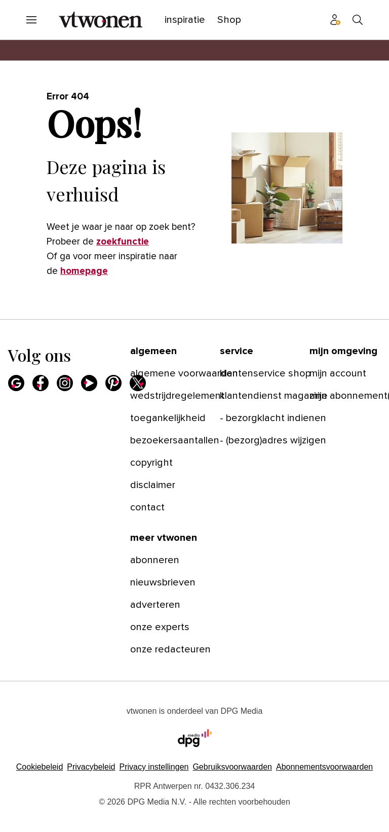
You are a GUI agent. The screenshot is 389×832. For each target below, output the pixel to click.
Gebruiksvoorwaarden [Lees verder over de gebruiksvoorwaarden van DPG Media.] (232, 766)
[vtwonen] (100, 20)
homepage (84, 271)
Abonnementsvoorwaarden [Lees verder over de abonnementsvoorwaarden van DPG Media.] (324, 766)
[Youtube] (89, 383)
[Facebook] (40, 383)
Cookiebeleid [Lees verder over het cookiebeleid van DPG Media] (39, 766)
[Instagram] (65, 383)
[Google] (16, 383)
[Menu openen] (31, 20)
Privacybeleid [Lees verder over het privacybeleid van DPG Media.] (91, 766)
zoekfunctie (122, 242)
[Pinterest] (113, 383)
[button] (153, 766)
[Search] (358, 20)
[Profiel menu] (335, 20)
